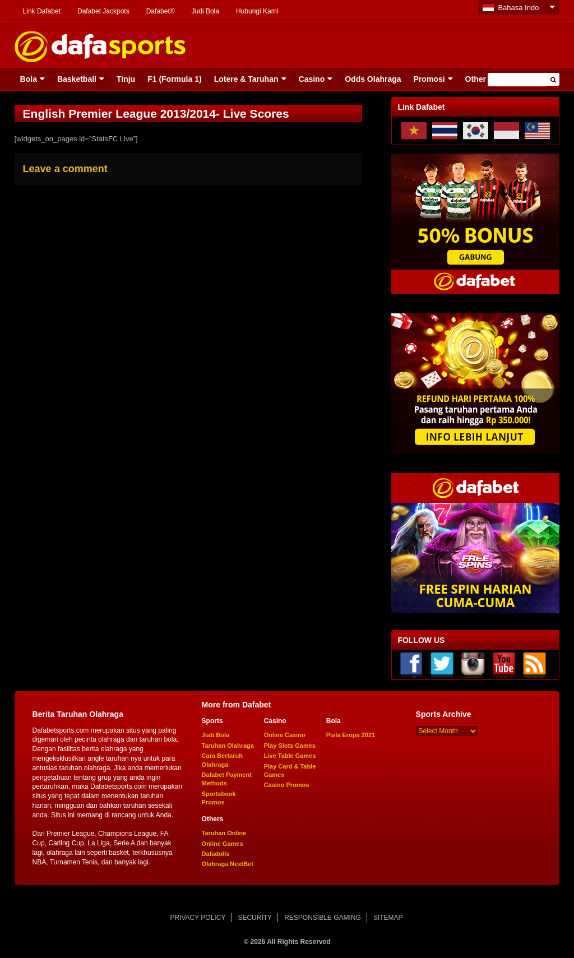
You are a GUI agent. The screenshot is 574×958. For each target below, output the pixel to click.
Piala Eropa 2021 (350, 735)
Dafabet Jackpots (103, 11)
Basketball (76, 79)
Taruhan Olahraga (228, 745)
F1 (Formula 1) (174, 79)
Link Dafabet (42, 11)
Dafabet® (160, 11)
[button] (553, 79)
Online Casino (284, 735)
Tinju (126, 79)
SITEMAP (388, 918)
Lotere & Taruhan (246, 79)
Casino (312, 79)
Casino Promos (286, 784)
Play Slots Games (290, 745)
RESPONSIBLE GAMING (322, 918)
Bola (28, 79)
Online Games (222, 843)
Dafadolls (216, 853)
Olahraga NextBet (227, 863)
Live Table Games (290, 755)
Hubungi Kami (257, 11)
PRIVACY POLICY (197, 918)
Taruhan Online (224, 833)
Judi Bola (205, 11)
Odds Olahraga (373, 79)
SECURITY (255, 918)
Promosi (429, 79)
